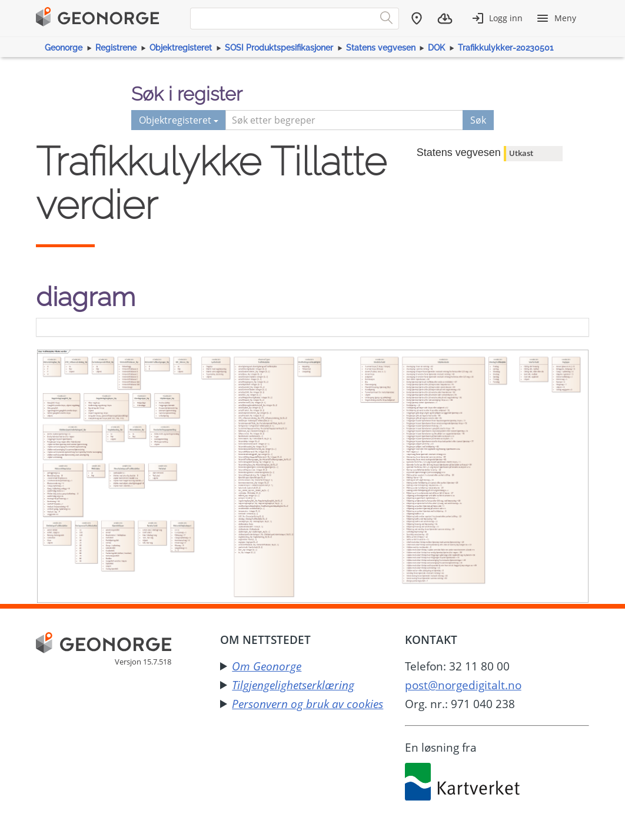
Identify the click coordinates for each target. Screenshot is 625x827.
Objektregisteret (180, 47)
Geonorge (63, 47)
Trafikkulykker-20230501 (505, 47)
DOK (436, 47)
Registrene (116, 47)
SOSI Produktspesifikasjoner (279, 47)
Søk (478, 120)
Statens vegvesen (380, 47)
